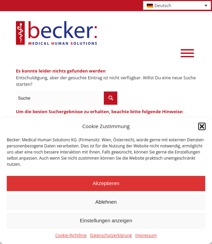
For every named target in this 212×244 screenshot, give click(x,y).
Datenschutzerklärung (111, 235)
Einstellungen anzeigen (106, 220)
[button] (201, 126)
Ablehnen (106, 202)
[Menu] (187, 53)
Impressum (146, 235)
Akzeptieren (106, 183)
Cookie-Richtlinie (71, 235)
